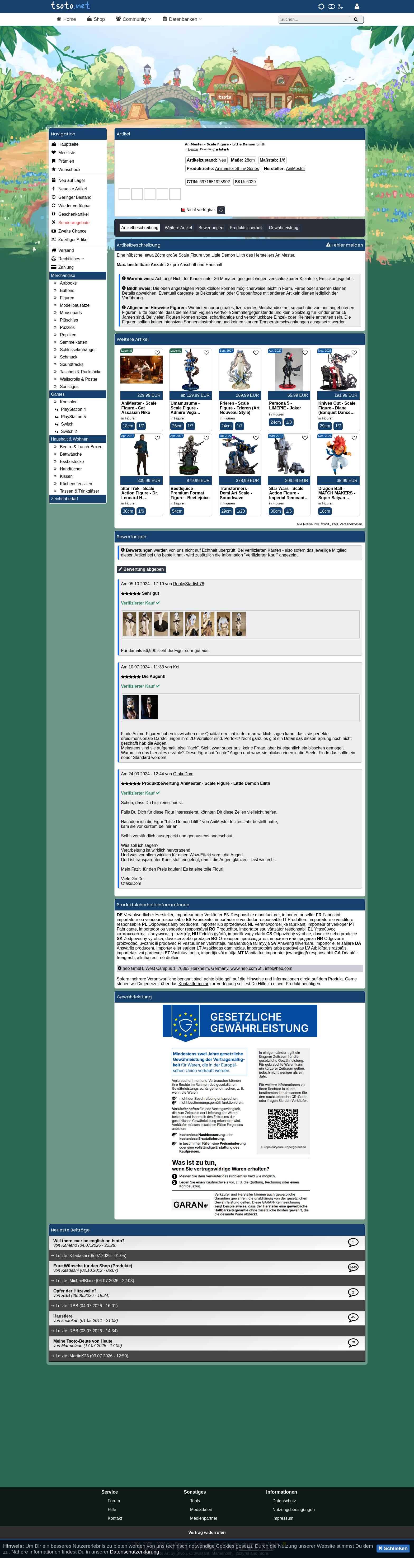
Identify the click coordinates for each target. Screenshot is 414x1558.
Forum (114, 1501)
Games (58, 394)
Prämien (62, 161)
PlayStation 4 (70, 409)
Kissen (63, 476)
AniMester (295, 168)
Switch (63, 424)
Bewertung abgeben (141, 569)
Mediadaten (201, 1509)
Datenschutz (284, 1501)
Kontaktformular (193, 984)
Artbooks (65, 283)
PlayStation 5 (70, 416)
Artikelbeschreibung (139, 227)
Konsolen (65, 402)
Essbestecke (68, 461)
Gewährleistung (283, 227)
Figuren (63, 298)
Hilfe (112, 1509)
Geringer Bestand (71, 197)
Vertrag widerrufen (206, 1532)
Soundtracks (68, 364)
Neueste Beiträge (70, 1230)
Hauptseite (65, 144)
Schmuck (65, 357)
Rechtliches (67, 259)
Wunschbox (65, 169)
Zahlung (62, 267)
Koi (176, 667)
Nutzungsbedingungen (293, 1509)
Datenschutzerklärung (134, 1552)
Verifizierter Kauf (140, 603)
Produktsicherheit (246, 227)
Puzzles (64, 327)
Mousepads (67, 312)
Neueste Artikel (69, 189)
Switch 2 (65, 431)
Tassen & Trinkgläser (76, 491)
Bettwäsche (67, 454)
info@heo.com (278, 968)
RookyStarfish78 (188, 584)
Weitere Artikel (178, 227)
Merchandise (63, 275)
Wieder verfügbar (71, 206)
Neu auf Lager (68, 180)
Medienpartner (203, 1518)
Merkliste (63, 152)
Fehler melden (344, 245)
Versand (62, 250)
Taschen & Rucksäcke (77, 372)
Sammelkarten (70, 342)
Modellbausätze (71, 305)
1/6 (282, 160)
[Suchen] (356, 19)
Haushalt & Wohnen (69, 439)
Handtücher (67, 469)
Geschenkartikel (70, 214)
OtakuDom (183, 774)
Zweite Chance (69, 231)
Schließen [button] (393, 1548)
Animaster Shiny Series (237, 168)
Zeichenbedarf (64, 499)
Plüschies (65, 320)
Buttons (63, 290)
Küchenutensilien (72, 484)
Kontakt (115, 1518)
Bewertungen (211, 227)
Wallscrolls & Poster (75, 379)
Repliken (64, 335)
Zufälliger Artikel (69, 239)
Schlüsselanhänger (74, 349)
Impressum (282, 1518)
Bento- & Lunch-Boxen (77, 447)
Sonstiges (65, 386)
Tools (195, 1501)
